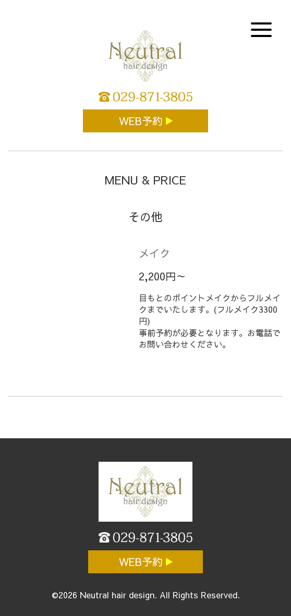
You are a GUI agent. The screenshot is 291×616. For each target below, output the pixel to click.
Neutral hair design (117, 594)
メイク (154, 253)
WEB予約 (142, 121)
